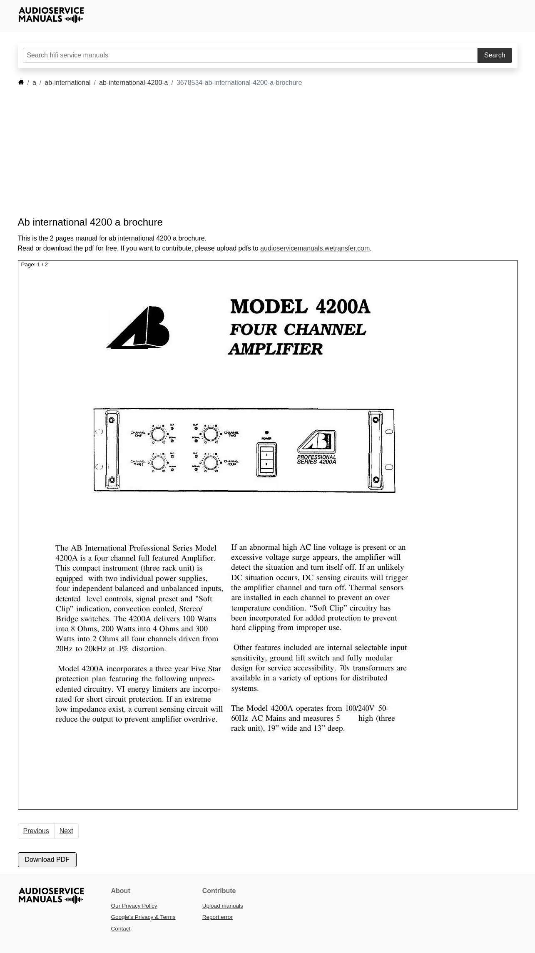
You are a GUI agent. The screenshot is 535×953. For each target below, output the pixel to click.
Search (494, 55)
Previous (36, 830)
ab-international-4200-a (133, 82)
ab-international (67, 82)
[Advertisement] (255, 152)
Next (66, 830)
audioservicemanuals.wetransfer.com (315, 248)
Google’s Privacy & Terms (143, 917)
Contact (121, 929)
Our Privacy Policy (134, 906)
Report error (217, 917)
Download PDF (47, 859)
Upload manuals (222, 906)
